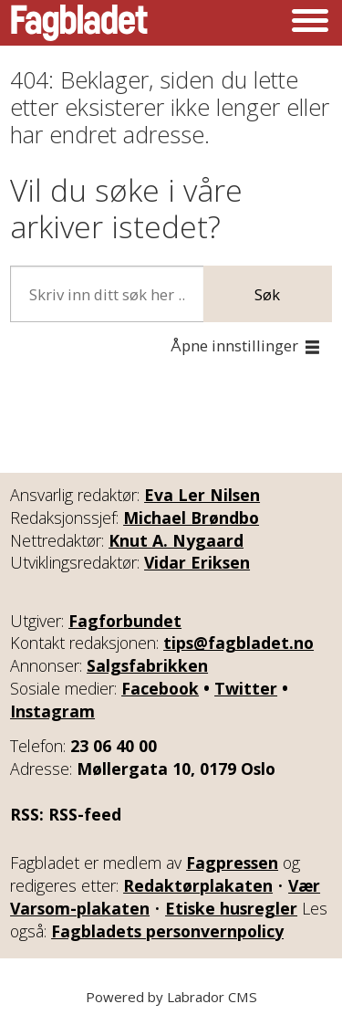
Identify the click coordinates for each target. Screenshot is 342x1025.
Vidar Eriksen (197, 562)
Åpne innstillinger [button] (234, 345)
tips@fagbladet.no (238, 643)
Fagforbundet (124, 621)
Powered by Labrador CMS (171, 997)
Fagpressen (232, 862)
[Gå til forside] (79, 23)
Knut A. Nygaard (176, 540)
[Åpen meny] (310, 22)
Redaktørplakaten (198, 885)
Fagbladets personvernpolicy (167, 931)
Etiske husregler (231, 908)
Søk (267, 294)
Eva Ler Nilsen (202, 495)
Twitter (245, 688)
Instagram (52, 711)
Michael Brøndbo (191, 517)
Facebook (160, 688)
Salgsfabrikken (147, 665)
